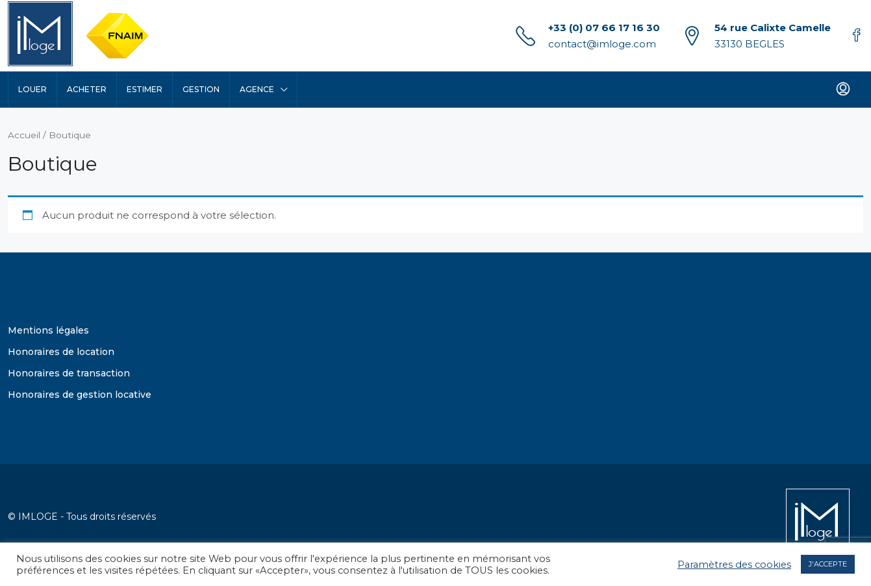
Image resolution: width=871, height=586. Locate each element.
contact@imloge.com (602, 44)
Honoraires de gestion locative (79, 394)
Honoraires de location (61, 352)
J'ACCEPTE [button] (828, 563)
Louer (32, 89)
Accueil (24, 135)
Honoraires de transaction (69, 373)
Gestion (201, 89)
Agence (257, 89)
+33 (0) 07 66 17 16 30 (604, 27)
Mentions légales (48, 330)
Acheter (87, 89)
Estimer (144, 89)
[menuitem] (843, 89)
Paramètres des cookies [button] (734, 564)
